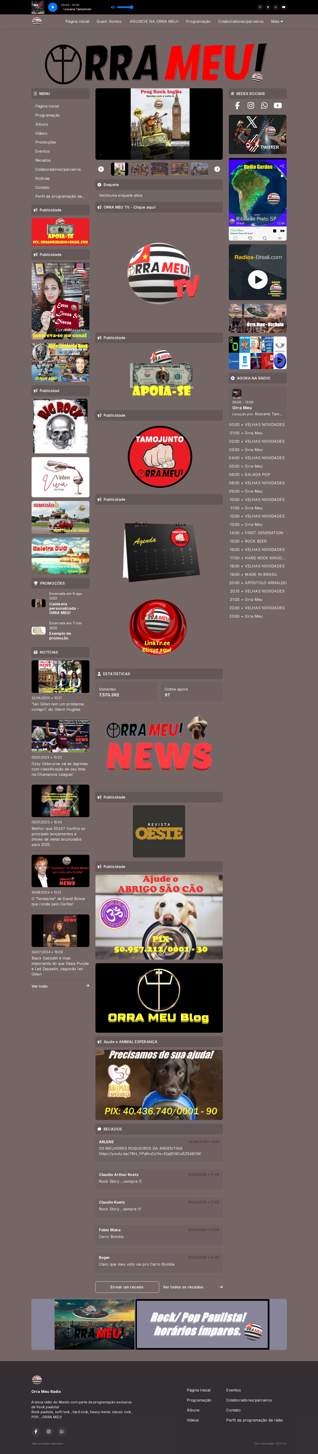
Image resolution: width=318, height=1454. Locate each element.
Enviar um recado (127, 1287)
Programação (198, 21)
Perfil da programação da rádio (62, 196)
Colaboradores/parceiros (241, 21)
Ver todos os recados (193, 1287)
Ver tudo (60, 986)
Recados (43, 160)
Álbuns (41, 124)
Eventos (42, 151)
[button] (119, 169)
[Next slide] (217, 169)
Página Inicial (77, 21)
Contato (42, 187)
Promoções (45, 142)
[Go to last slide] (101, 169)
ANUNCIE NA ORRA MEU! (154, 21)
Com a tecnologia (270, 1443)
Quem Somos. (109, 21)
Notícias (42, 178)
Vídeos (41, 133)
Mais (277, 21)
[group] (159, 124)
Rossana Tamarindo (273, 414)
